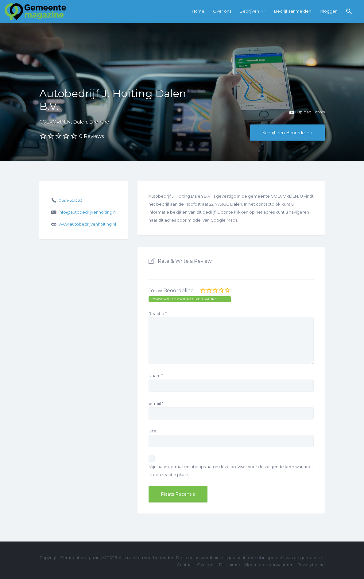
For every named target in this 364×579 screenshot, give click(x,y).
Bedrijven (249, 11)
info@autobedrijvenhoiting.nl (88, 212)
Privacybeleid (311, 564)
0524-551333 (71, 200)
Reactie (158, 313)
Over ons (222, 11)
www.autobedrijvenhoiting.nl (87, 224)
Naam (156, 375)
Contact (185, 564)
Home (198, 11)
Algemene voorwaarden (268, 564)
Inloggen (329, 11)
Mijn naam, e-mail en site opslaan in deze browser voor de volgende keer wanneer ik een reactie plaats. (231, 470)
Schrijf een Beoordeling (287, 133)
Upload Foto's (307, 112)
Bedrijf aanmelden (292, 11)
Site (153, 430)
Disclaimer (229, 564)
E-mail (156, 403)
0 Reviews (91, 136)
